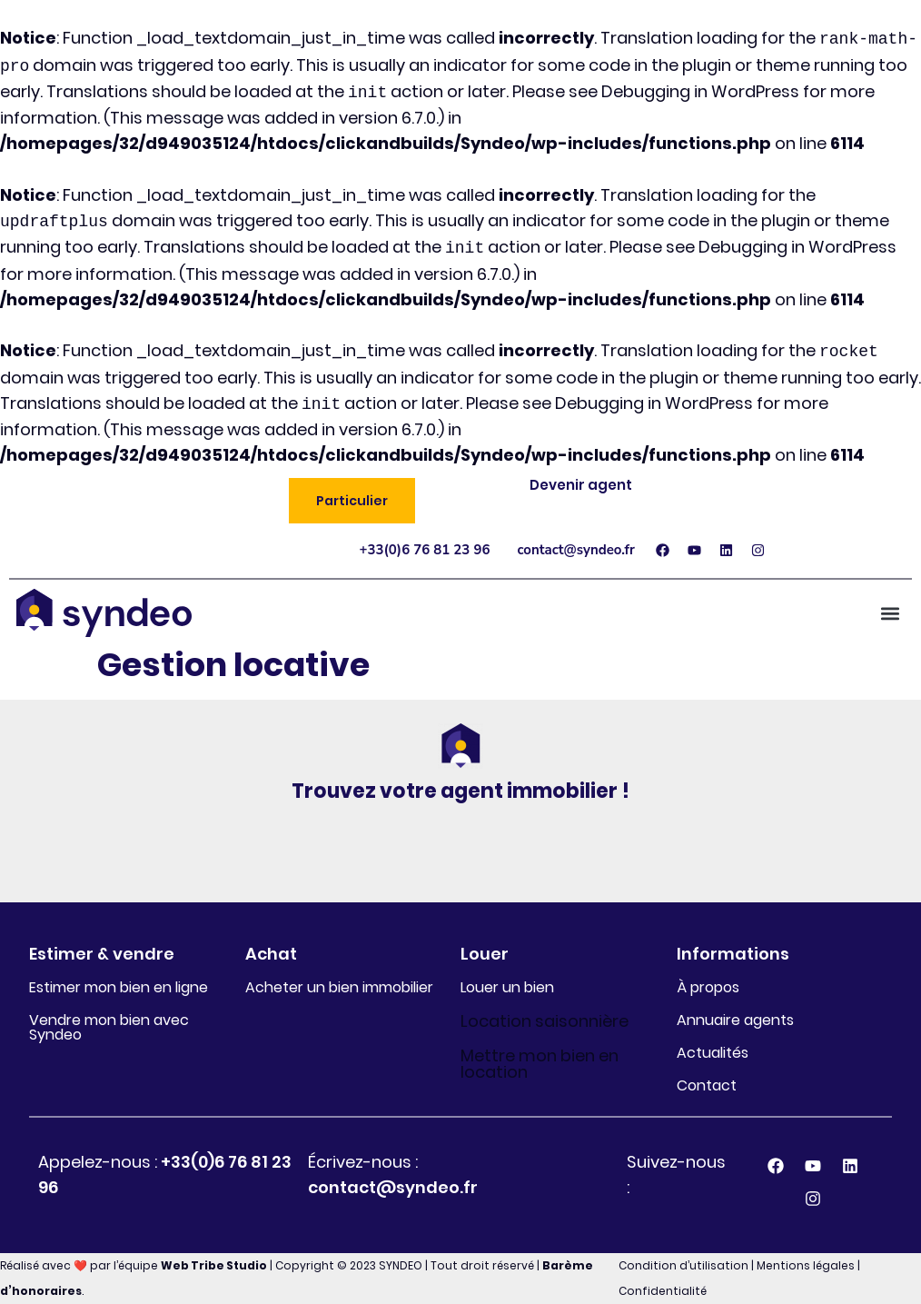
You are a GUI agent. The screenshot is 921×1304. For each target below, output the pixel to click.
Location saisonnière (544, 1021)
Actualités (712, 1052)
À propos (708, 987)
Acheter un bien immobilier (339, 987)
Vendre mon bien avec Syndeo (109, 1027)
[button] (352, 500)
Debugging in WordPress (700, 92)
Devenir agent (581, 484)
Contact (707, 1085)
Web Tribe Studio (214, 1265)
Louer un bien (507, 987)
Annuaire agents (735, 1020)
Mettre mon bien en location (539, 1063)
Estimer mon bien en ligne (118, 987)
